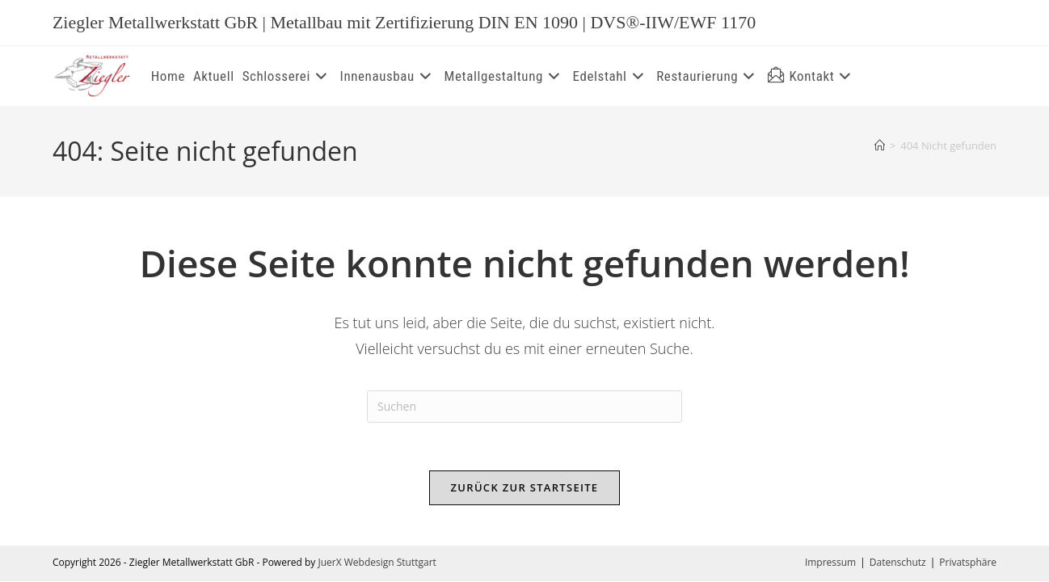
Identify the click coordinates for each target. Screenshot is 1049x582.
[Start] (879, 145)
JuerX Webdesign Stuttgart (377, 563)
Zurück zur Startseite (525, 488)
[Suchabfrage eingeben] (524, 406)
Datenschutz (898, 563)
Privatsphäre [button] (967, 563)
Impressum (830, 563)
